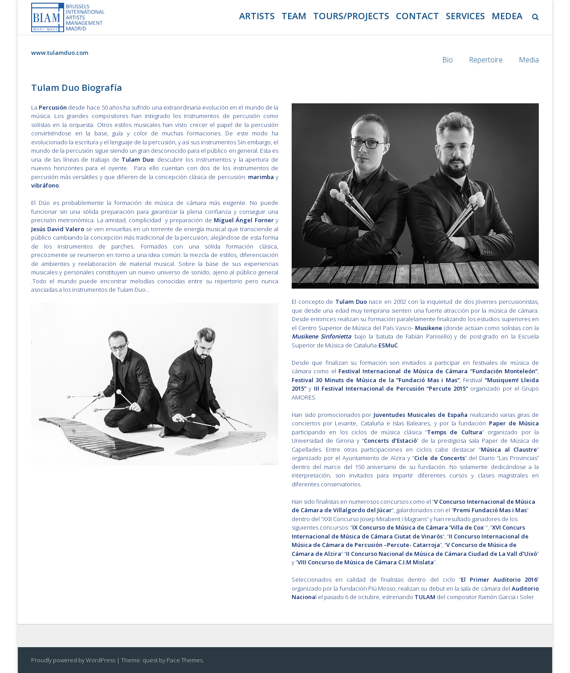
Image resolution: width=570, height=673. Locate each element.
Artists (257, 16)
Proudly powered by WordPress (73, 660)
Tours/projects (351, 16)
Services (465, 16)
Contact (417, 16)
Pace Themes (185, 660)
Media (529, 60)
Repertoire (486, 60)
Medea (507, 16)
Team (293, 16)
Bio (447, 60)
